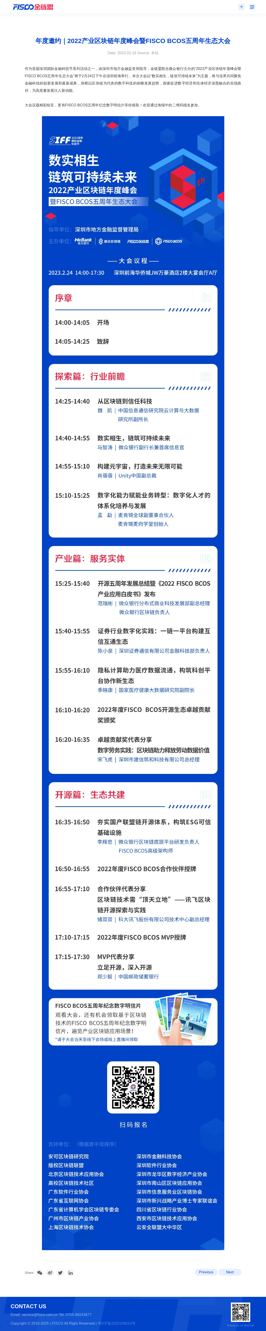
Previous (206, 1272)
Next (230, 1272)
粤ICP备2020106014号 (116, 1323)
